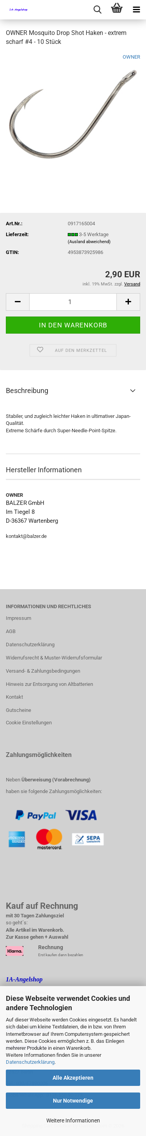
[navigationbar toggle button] (136, 9)
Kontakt (14, 697)
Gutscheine (18, 710)
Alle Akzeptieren (73, 1078)
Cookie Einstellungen (29, 722)
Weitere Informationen (73, 1120)
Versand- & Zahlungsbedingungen (43, 671)
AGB (11, 631)
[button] (17, 302)
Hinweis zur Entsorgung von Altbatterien (49, 684)
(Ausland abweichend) (89, 241)
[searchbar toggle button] (97, 9)
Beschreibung (27, 390)
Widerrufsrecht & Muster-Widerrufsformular (54, 658)
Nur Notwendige (73, 1101)
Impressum (18, 618)
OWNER (131, 57)
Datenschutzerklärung (30, 1062)
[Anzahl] (73, 302)
